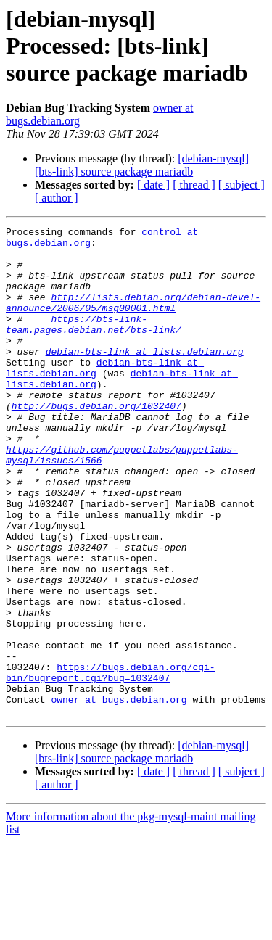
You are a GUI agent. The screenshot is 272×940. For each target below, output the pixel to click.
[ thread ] (194, 184)
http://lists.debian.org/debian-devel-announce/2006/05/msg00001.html (133, 318)
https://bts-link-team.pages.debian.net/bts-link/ (93, 344)
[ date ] (153, 184)
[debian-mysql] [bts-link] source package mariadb (142, 165)
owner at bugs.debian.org (118, 794)
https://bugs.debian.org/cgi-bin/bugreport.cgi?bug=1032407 (110, 762)
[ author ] (56, 197)
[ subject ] (241, 184)
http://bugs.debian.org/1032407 (96, 442)
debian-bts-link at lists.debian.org (145, 377)
